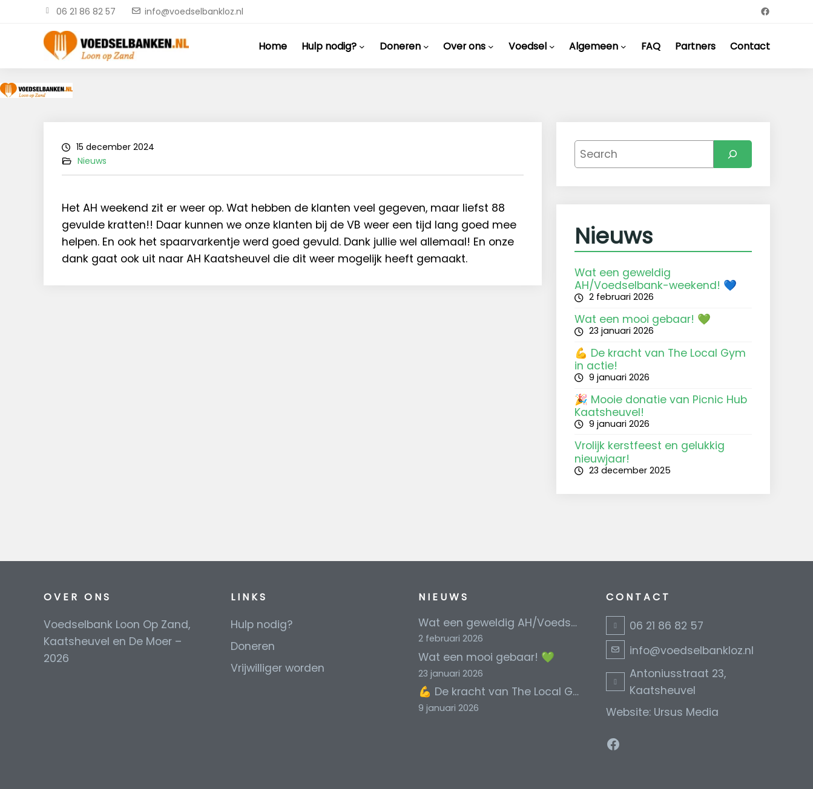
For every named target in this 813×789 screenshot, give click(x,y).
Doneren (253, 646)
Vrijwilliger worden (277, 668)
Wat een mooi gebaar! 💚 (642, 319)
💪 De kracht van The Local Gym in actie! (660, 359)
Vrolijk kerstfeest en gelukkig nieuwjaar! (649, 452)
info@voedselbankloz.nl (194, 11)
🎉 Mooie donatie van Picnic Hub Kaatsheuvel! (660, 406)
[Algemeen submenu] (623, 46)
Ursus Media (686, 712)
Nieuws (92, 161)
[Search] (733, 154)
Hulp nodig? (261, 624)
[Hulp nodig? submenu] (362, 46)
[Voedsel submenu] (552, 46)
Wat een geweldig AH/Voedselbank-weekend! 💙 (655, 279)
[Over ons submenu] (491, 46)
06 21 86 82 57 (86, 11)
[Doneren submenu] (426, 46)
